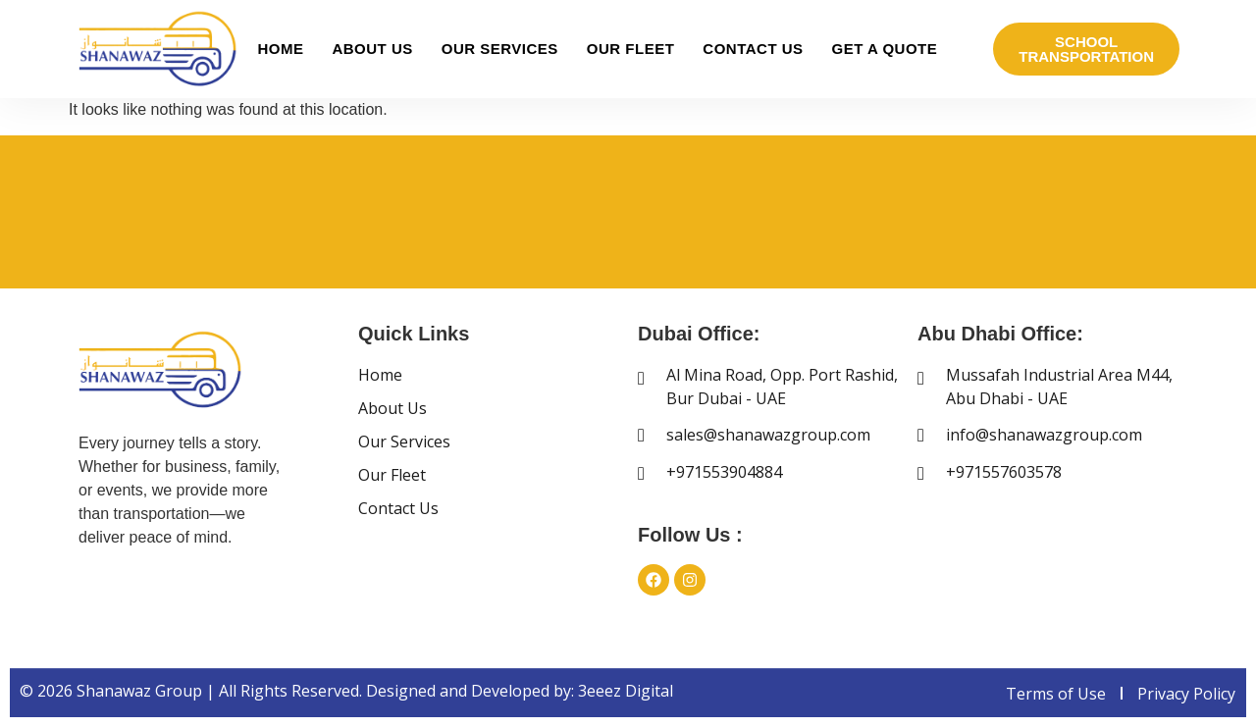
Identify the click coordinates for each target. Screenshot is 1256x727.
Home (280, 48)
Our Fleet (631, 48)
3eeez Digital (625, 690)
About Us (372, 48)
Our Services (500, 48)
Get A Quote (885, 48)
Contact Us (753, 48)
